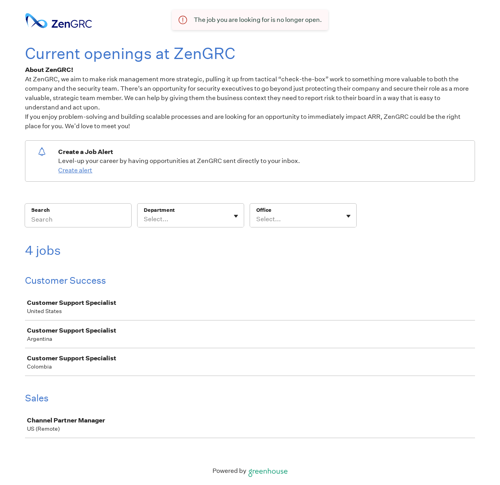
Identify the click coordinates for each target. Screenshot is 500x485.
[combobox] (144, 219)
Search (40, 210)
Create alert (75, 170)
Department (159, 210)
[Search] (78, 220)
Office (263, 210)
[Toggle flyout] (236, 216)
